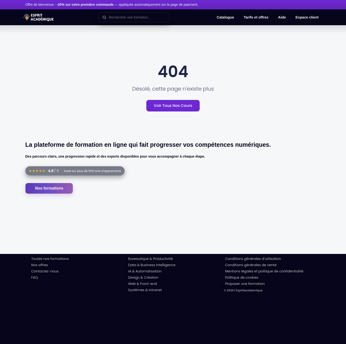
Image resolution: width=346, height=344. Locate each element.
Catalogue (225, 17)
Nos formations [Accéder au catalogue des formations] (49, 188)
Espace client (307, 17)
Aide (282, 17)
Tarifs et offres (256, 17)
